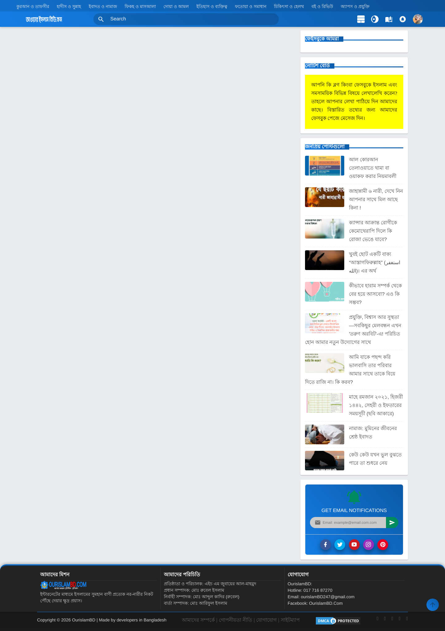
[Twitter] (385, 621)
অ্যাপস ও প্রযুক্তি (355, 6)
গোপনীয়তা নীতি (235, 620)
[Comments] (402, 19)
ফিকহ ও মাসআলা (140, 6)
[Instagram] (399, 621)
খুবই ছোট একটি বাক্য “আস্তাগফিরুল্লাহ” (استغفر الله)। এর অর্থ (374, 263)
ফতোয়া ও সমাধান (250, 6)
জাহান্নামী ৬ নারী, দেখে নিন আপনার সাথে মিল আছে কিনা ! (376, 200)
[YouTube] (392, 621)
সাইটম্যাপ (290, 620)
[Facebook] (378, 621)
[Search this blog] (186, 19)
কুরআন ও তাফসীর (32, 6)
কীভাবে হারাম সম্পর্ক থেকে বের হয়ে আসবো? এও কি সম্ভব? (375, 294)
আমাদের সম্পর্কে (198, 620)
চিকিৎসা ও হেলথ (289, 6)
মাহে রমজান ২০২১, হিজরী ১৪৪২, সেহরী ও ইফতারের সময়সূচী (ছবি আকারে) (376, 406)
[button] (101, 19)
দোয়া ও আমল (176, 6)
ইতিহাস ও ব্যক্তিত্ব (212, 6)
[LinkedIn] (407, 621)
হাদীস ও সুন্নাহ (69, 6)
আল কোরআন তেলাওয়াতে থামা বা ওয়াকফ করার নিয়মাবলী (372, 168)
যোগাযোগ (266, 620)
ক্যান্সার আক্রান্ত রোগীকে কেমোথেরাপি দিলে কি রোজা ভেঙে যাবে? (373, 231)
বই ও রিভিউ (322, 6)
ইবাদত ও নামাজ (103, 6)
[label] (389, 19)
